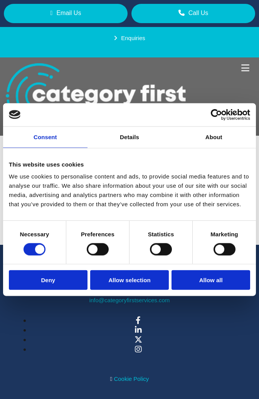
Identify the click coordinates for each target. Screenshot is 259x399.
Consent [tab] (45, 136)
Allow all (211, 280)
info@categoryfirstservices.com (129, 300)
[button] (66, 13)
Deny (48, 280)
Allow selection (129, 280)
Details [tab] (129, 136)
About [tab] (213, 136)
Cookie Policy (131, 378)
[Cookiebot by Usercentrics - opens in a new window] (216, 114)
